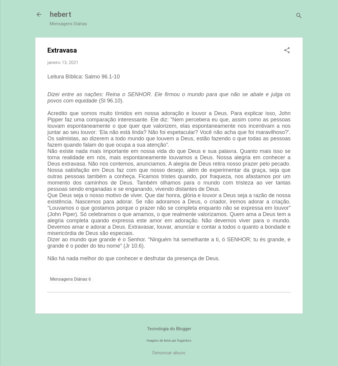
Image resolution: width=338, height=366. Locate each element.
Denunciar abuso (169, 352)
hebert (60, 14)
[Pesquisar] (299, 16)
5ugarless (184, 341)
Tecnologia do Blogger (169, 328)
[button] (287, 51)
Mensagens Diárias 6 (70, 279)
